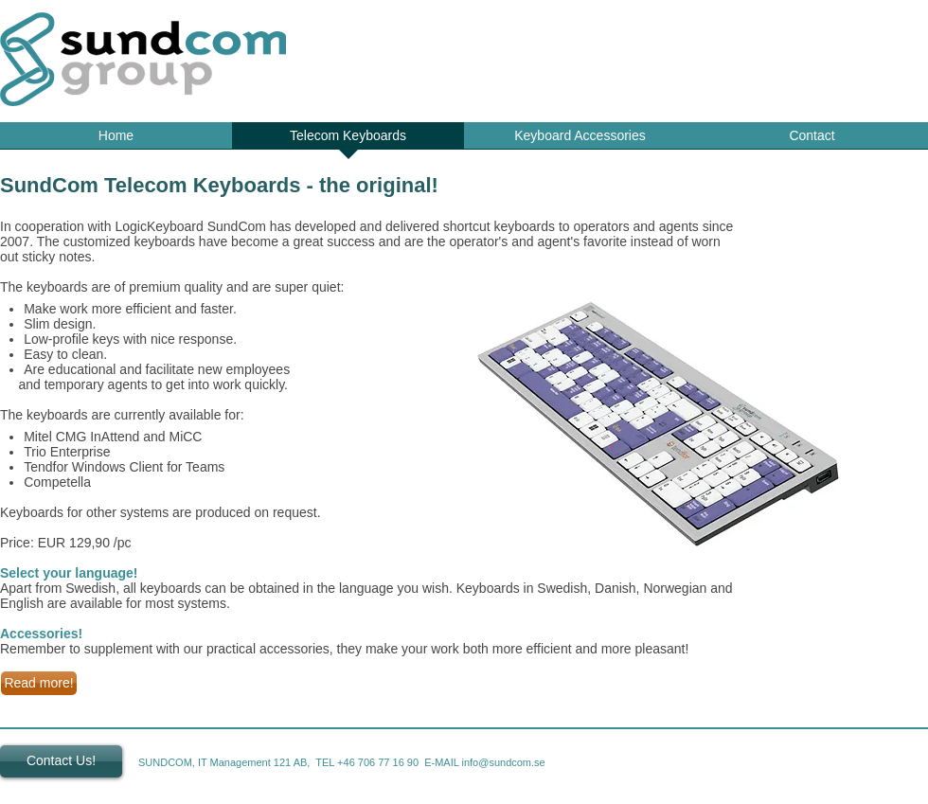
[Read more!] (39, 683)
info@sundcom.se (503, 762)
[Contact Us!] (61, 761)
